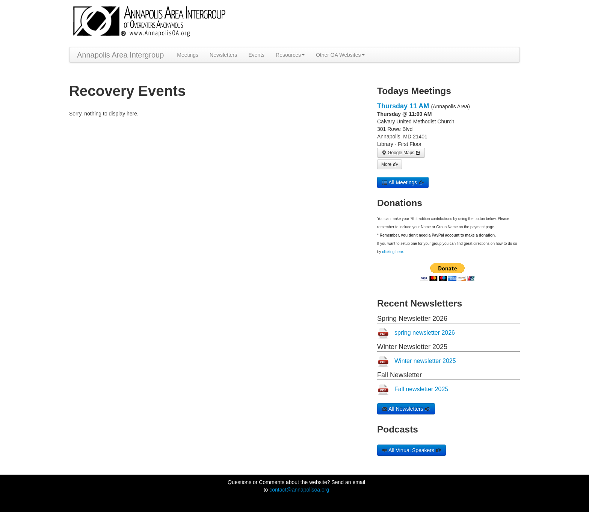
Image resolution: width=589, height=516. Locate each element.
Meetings (187, 55)
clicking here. (393, 252)
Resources (290, 55)
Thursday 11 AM (403, 106)
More (389, 164)
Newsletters (223, 55)
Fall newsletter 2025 (421, 389)
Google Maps (401, 152)
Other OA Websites (340, 55)
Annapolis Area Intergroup (120, 55)
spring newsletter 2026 (424, 332)
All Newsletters (406, 409)
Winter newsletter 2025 (425, 361)
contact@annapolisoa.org (299, 490)
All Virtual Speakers (411, 450)
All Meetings (403, 182)
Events (256, 55)
